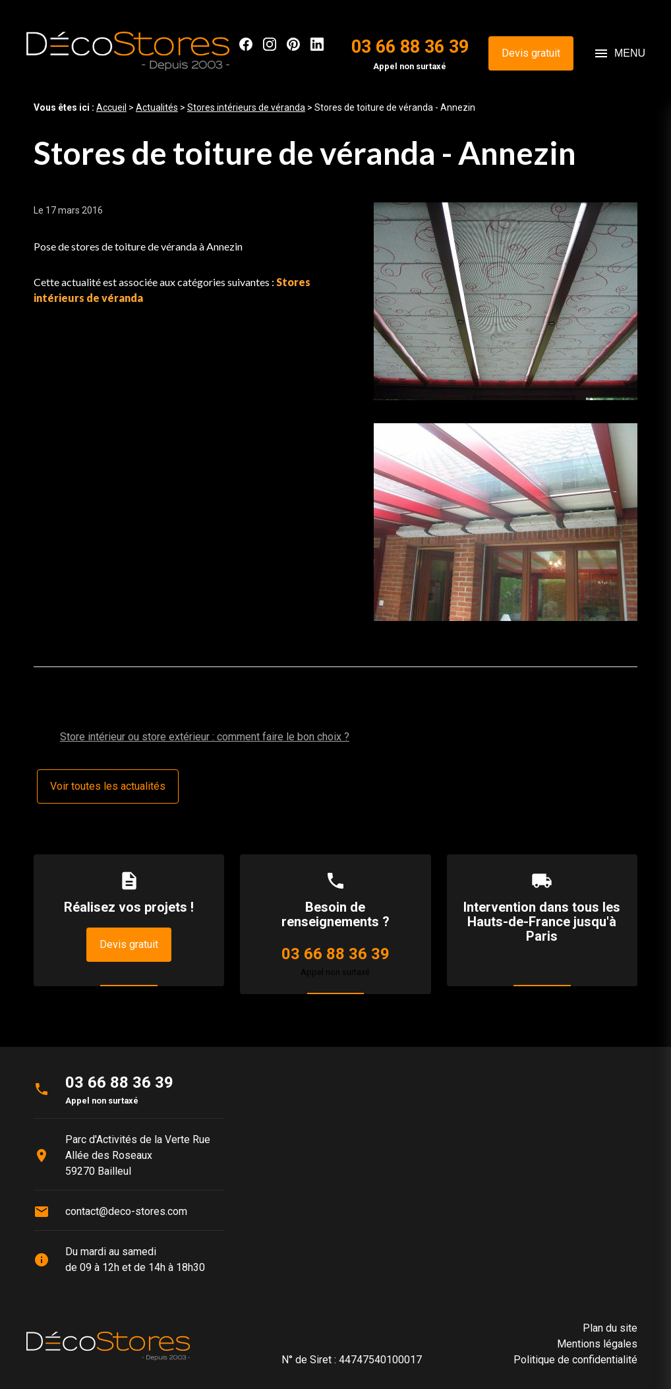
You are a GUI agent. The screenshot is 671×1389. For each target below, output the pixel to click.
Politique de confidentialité (575, 1359)
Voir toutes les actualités (107, 786)
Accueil (111, 107)
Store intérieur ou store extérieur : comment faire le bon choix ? (204, 736)
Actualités (157, 107)
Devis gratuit (531, 53)
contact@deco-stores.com (126, 1211)
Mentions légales (597, 1344)
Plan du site (610, 1328)
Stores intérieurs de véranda (246, 107)
